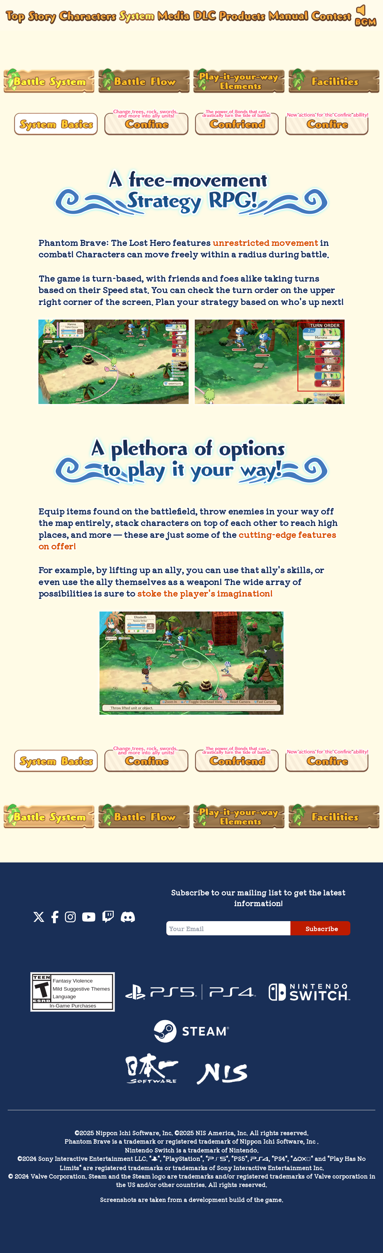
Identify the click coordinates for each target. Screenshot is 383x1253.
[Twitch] (108, 918)
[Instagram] (70, 918)
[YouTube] (89, 918)
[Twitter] (39, 918)
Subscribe (321, 928)
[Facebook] (55, 918)
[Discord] (128, 918)
